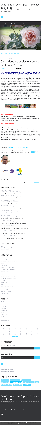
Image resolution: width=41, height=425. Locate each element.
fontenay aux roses (28, 382)
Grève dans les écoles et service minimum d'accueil (20, 63)
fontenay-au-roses (14, 380)
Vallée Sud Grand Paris (6, 291)
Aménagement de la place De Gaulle (9, 227)
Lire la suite (36, 182)
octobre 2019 (4, 303)
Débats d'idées (4, 265)
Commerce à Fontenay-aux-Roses (9, 260)
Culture (2, 263)
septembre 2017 (4, 314)
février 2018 (3, 308)
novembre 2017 (4, 310)
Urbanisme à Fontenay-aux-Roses (9, 290)
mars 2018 (3, 306)
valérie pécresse (5, 382)
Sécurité (2, 284)
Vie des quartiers (5, 293)
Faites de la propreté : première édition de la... (11, 211)
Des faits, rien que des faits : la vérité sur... (11, 191)
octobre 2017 (4, 312)
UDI (2, 246)
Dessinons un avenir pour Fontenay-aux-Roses (20, 6)
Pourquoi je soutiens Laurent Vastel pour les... (11, 196)
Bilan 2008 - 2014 (5, 258)
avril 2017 (3, 318)
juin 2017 (3, 316)
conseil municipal (18, 384)
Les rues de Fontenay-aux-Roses (8, 278)
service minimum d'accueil (13, 152)
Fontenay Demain (5, 249)
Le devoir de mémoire (6, 275)
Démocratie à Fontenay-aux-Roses (9, 267)
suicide (36, 382)
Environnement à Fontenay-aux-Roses (10, 273)
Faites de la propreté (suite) (7, 206)
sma (5, 152)
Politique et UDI (4, 282)
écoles (2, 152)
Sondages (3, 288)
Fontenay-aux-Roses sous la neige (9, 222)
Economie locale (5, 271)
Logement (3, 280)
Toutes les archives (5, 320)
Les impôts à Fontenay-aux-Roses (9, 276)
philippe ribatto (4, 380)
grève (38, 150)
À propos (22, 23)
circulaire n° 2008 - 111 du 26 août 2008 (17, 147)
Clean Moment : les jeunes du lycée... (9, 237)
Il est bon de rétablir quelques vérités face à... (11, 201)
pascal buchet (27, 384)
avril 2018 (3, 305)
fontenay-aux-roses (16, 382)
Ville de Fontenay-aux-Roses (7, 248)
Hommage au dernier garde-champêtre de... (11, 232)
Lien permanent (5, 150)
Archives (13, 23)
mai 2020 (3, 301)
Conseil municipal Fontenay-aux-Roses (10, 261)
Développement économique (8, 269)
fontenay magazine (26, 380)
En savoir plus (28, 423)
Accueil (4, 23)
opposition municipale (6, 384)
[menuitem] (5, 23)
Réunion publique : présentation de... (9, 217)
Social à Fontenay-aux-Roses (8, 286)
